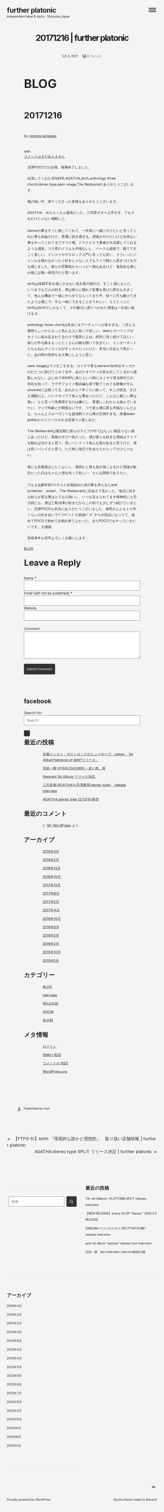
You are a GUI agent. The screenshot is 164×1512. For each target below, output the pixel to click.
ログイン (49, 1046)
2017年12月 (52, 885)
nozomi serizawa (42, 136)
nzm (47, 1108)
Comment (32, 629)
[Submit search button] (71, 1201)
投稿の (52, 1055)
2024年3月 (14, 1332)
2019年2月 (51, 860)
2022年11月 (14, 1367)
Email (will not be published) (48, 593)
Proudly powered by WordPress (29, 1499)
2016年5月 (51, 935)
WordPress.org (55, 1071)
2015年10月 (52, 952)
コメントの (55, 1063)
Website (30, 608)
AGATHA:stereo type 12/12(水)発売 (71, 799)
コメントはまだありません (44, 156)
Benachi (151, 1499)
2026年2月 (14, 1314)
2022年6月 (14, 1402)
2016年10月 (52, 919)
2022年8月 (14, 1384)
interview (50, 995)
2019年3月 (51, 851)
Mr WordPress (59, 825)
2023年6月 (14, 1340)
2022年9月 (14, 1375)
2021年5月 (14, 1445)
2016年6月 (51, 927)
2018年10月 (52, 877)
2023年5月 (14, 1349)
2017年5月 (51, 902)
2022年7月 (14, 1393)
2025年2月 (14, 1323)
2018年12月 (52, 868)
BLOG (28, 548)
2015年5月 (51, 960)
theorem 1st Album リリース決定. (69, 776)
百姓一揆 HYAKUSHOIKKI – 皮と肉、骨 (74, 768)
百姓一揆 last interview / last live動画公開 (115, 1252)
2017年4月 (51, 910)
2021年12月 (14, 1419)
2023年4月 (14, 1358)
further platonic (31, 10)
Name (30, 578)
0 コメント (94, 56)
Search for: (33, 713)
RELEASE (50, 1003)
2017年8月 (51, 893)
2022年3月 (14, 1410)
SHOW (48, 1012)
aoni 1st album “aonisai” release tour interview (118, 1243)
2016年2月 (51, 944)
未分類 (48, 1020)
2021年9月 (14, 1428)
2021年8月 (14, 1437)
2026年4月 (14, 1306)
